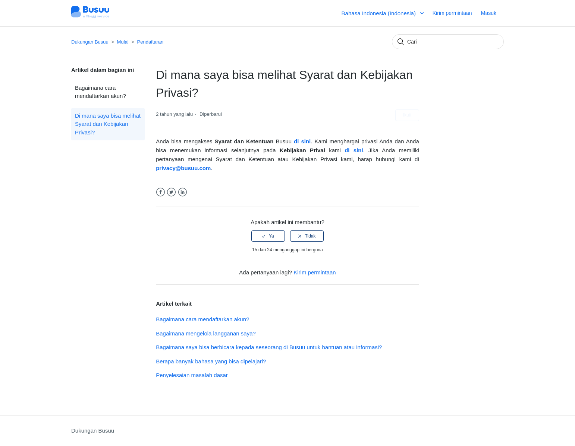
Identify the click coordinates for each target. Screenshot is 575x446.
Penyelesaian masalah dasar (192, 375)
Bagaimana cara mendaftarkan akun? (100, 92)
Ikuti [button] (407, 115)
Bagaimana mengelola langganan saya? (206, 333)
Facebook (160, 192)
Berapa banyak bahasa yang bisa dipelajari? (211, 361)
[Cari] (448, 41)
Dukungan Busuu (90, 42)
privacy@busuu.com (183, 168)
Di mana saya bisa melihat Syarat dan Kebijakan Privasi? (108, 124)
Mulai (123, 42)
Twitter (171, 192)
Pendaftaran (150, 42)
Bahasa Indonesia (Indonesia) (379, 13)
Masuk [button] (488, 13)
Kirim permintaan (452, 13)
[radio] (268, 236)
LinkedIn (182, 192)
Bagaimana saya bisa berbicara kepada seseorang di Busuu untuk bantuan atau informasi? (269, 347)
